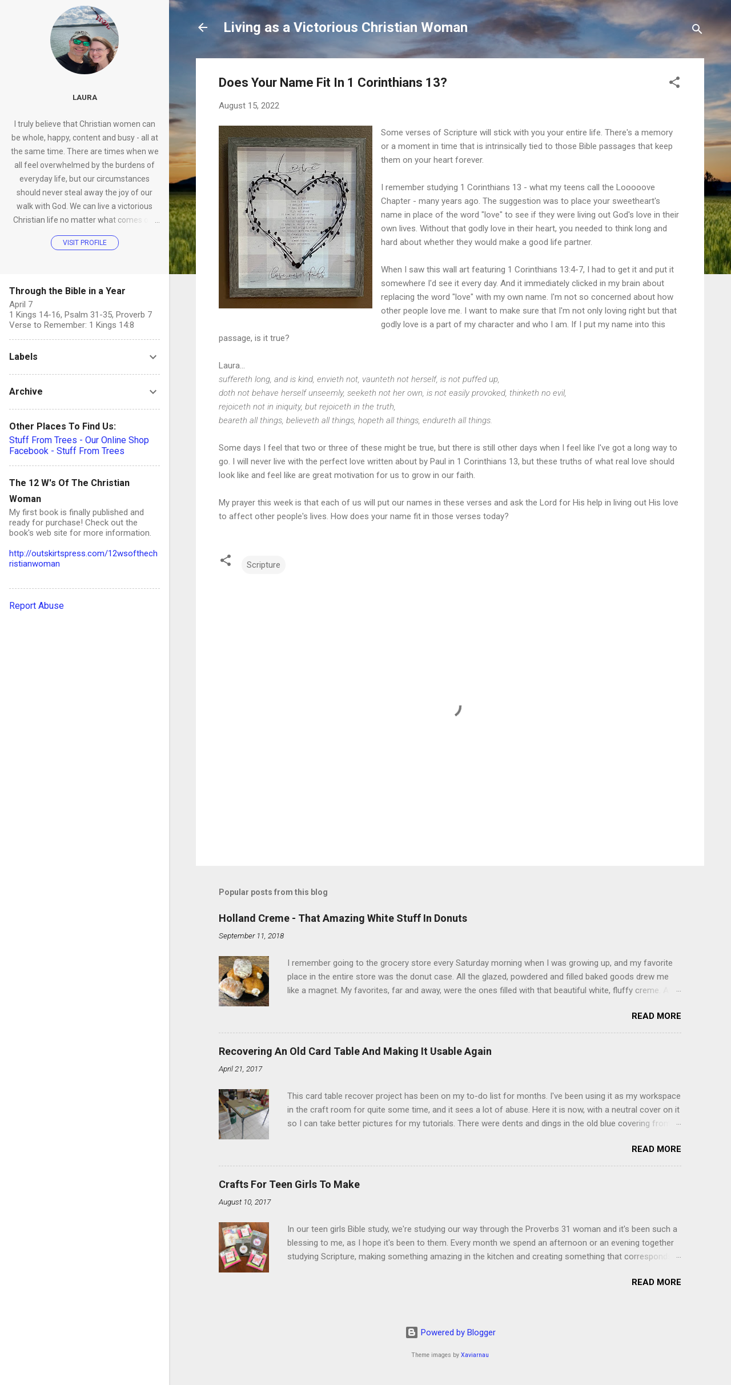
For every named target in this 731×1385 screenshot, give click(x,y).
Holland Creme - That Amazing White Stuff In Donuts (343, 918)
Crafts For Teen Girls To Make (289, 1184)
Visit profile (85, 243)
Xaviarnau (475, 1355)
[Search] (697, 31)
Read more (656, 1016)
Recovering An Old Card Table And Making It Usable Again (355, 1051)
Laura (85, 97)
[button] (674, 84)
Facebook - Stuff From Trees (66, 450)
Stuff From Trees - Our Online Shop (79, 440)
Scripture (263, 565)
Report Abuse (36, 605)
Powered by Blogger (450, 1332)
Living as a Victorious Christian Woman (345, 27)
